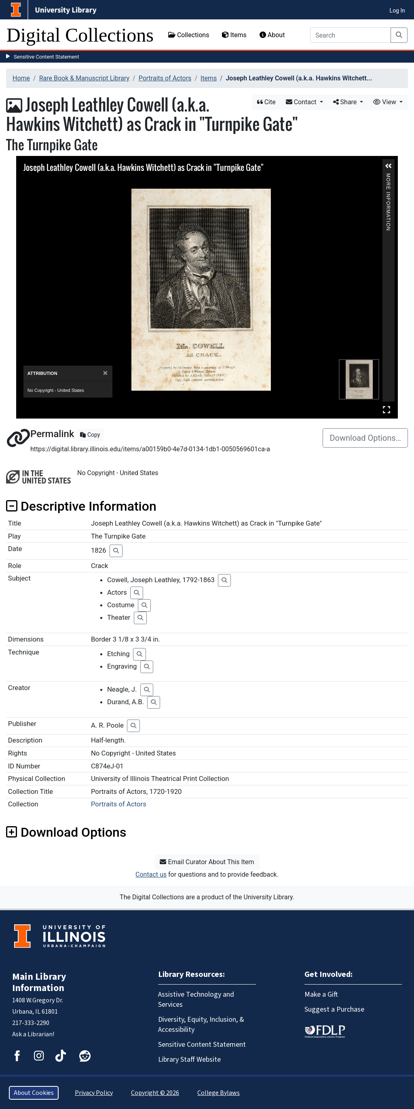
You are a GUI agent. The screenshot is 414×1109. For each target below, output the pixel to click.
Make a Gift (321, 994)
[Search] (350, 35)
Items (234, 35)
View (385, 102)
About (272, 35)
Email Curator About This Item (207, 862)
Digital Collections (80, 35)
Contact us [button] (151, 874)
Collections (188, 35)
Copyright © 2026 (155, 1092)
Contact (302, 102)
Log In (397, 10)
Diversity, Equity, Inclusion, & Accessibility (201, 1024)
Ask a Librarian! (33, 1034)
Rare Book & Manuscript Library (84, 78)
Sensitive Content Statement (46, 57)
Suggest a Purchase (334, 1009)
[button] (388, 166)
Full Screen (386, 409)
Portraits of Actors (165, 78)
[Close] (105, 373)
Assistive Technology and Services (196, 999)
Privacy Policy (94, 1092)
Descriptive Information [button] (81, 506)
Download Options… (365, 438)
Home (21, 78)
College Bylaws (218, 1092)
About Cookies (34, 1092)
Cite (266, 102)
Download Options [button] (66, 832)
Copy (90, 434)
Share (346, 102)
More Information (388, 176)
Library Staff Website (189, 1059)
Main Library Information (39, 982)
